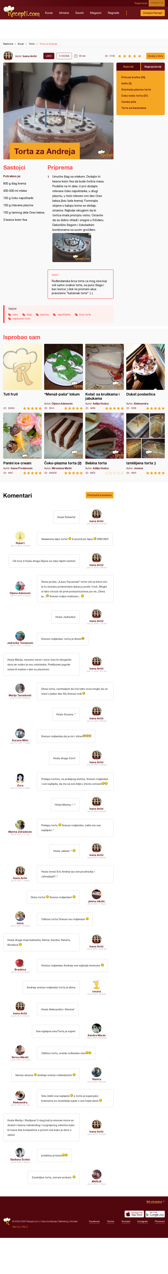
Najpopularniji (152, 66)
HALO (24, 1262)
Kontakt (74, 1257)
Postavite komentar (99, 495)
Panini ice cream (22, 444)
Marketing (63, 1257)
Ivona (20, 952)
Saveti (79, 13)
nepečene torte (21, 318)
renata (96, 1022)
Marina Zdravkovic (20, 857)
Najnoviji (128, 66)
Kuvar (49, 13)
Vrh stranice (154, 1237)
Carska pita (128, 101)
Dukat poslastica (145, 377)
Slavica (96, 1110)
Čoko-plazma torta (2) (63, 444)
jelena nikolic (96, 930)
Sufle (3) (126, 83)
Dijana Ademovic (20, 601)
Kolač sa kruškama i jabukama (104, 377)
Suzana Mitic (20, 757)
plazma (44, 314)
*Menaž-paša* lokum (63, 377)
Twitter (110, 1257)
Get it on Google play (155, 1250)
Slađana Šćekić (20, 1195)
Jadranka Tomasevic (20, 654)
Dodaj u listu (155, 55)
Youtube (125, 1257)
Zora (20, 805)
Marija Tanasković (20, 710)
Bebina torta (104, 444)
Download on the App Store (134, 1250)
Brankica (20, 1000)
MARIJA (96, 1217)
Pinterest (160, 1257)
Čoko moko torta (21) (134, 95)
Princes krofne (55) (133, 77)
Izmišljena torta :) (145, 444)
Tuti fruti (22, 377)
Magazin (95, 13)
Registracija (143, 3)
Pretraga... (133, 13)
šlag (29, 314)
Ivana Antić (30, 56)
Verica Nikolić (20, 1088)
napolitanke (64, 314)
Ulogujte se (159, 3)
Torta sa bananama (133, 107)
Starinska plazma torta (136, 89)
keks (15, 314)
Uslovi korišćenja (48, 1257)
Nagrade (113, 13)
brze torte (85, 314)
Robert (20, 545)
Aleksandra (20, 1134)
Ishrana (64, 13)
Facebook (94, 1257)
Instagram (142, 1257)
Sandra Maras (97, 1066)
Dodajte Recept (152, 12)
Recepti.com (21, 11)
